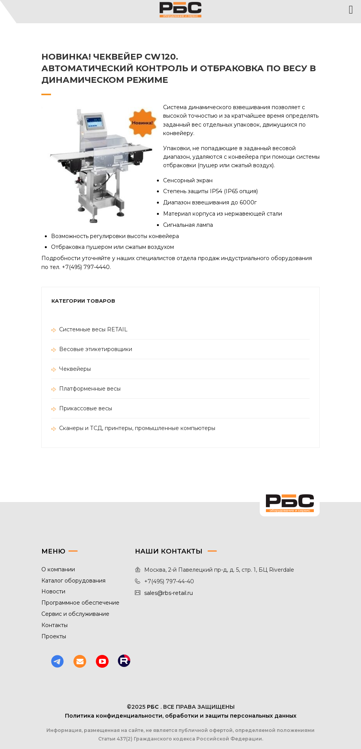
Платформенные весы (90, 388)
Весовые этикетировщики (95, 349)
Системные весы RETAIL (93, 329)
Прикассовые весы (85, 408)
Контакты (54, 625)
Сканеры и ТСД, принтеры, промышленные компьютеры (137, 428)
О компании (58, 569)
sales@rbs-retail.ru (168, 593)
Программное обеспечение (80, 602)
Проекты (53, 636)
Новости (53, 591)
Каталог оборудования (73, 580)
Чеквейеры (75, 368)
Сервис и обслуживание (75, 613)
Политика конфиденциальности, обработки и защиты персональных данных (180, 715)
